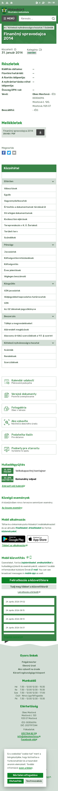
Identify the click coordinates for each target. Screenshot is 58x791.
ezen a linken (26, 768)
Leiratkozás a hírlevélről (29, 592)
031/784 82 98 (29, 733)
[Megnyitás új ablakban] (53, 181)
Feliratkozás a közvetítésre (29, 580)
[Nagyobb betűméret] (43, 3)
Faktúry (32, 53)
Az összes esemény (12, 507)
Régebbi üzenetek (13, 637)
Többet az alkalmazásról (14, 545)
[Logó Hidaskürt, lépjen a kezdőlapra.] (29, 11)
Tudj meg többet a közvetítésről (29, 586)
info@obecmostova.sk (29, 736)
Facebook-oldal (29, 739)
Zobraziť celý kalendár (13, 486)
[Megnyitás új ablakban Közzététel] (53, 175)
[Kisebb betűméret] (39, 3)
